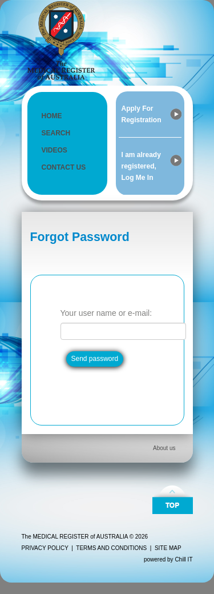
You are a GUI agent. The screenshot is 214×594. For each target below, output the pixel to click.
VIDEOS (54, 150)
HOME (52, 116)
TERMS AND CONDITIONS (111, 548)
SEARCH (56, 133)
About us (164, 448)
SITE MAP (168, 548)
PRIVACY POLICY (45, 548)
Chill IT (183, 559)
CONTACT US (64, 167)
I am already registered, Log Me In (141, 166)
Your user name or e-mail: (106, 313)
